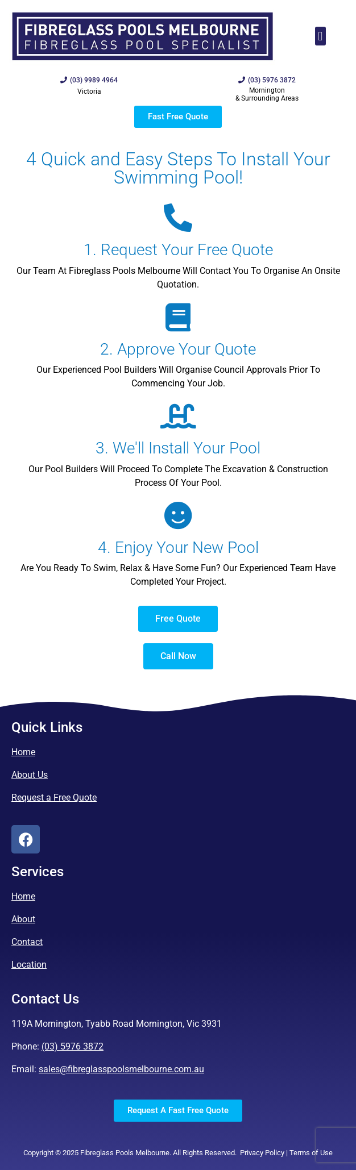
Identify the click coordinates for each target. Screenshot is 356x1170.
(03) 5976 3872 (73, 1046)
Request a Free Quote (54, 797)
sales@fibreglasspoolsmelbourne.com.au (121, 1069)
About (23, 919)
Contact (27, 941)
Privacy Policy (262, 1152)
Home (23, 752)
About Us (29, 774)
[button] (320, 36)
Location (29, 964)
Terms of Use (311, 1152)
